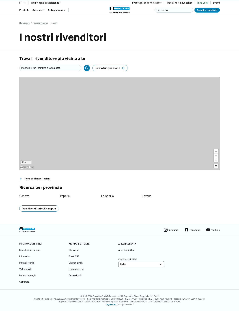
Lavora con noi (76, 269)
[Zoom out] (216, 155)
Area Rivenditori (126, 250)
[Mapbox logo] (27, 167)
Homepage (24, 23)
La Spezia (107, 196)
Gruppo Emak (76, 262)
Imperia (65, 196)
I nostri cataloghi (27, 275)
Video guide (25, 269)
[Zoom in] (216, 151)
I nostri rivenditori (40, 23)
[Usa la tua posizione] (110, 68)
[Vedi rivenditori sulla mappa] (39, 208)
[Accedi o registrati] (207, 10)
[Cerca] (87, 68)
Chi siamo (74, 250)
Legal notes (111, 304)
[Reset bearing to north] (216, 160)
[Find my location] (216, 166)
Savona (146, 196)
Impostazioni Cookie (29, 250)
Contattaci (24, 281)
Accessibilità (75, 275)
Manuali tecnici (26, 262)
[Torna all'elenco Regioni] (34, 178)
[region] (119, 123)
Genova (24, 196)
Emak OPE (74, 256)
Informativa (24, 256)
